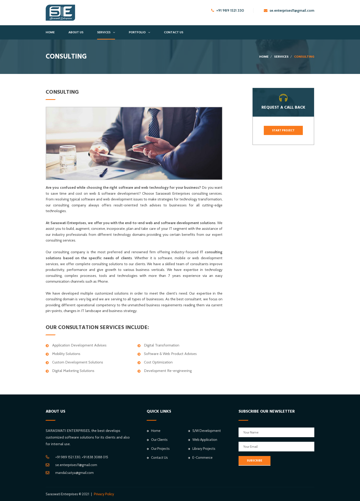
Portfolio (137, 32)
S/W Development (204, 431)
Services (103, 32)
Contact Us (173, 32)
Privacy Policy (104, 494)
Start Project (283, 130)
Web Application (202, 440)
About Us (75, 32)
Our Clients (157, 440)
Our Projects (158, 449)
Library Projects (201, 449)
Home (50, 32)
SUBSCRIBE (254, 461)
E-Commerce (200, 458)
